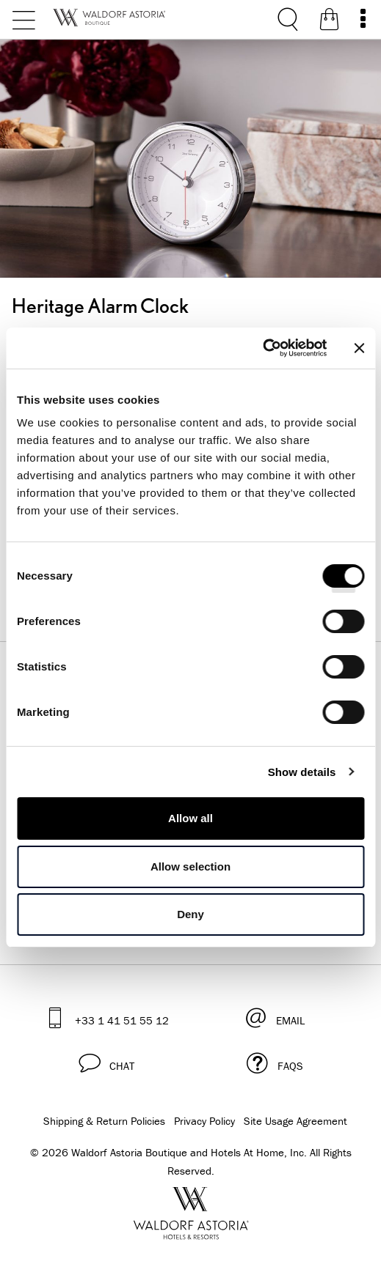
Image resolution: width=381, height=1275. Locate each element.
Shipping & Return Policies (104, 1121)
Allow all (190, 818)
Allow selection (190, 866)
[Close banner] (359, 348)
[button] (106, 1063)
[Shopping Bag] (329, 22)
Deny (190, 914)
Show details (302, 772)
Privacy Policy (204, 1121)
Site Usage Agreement (295, 1121)
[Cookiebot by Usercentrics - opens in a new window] (262, 348)
